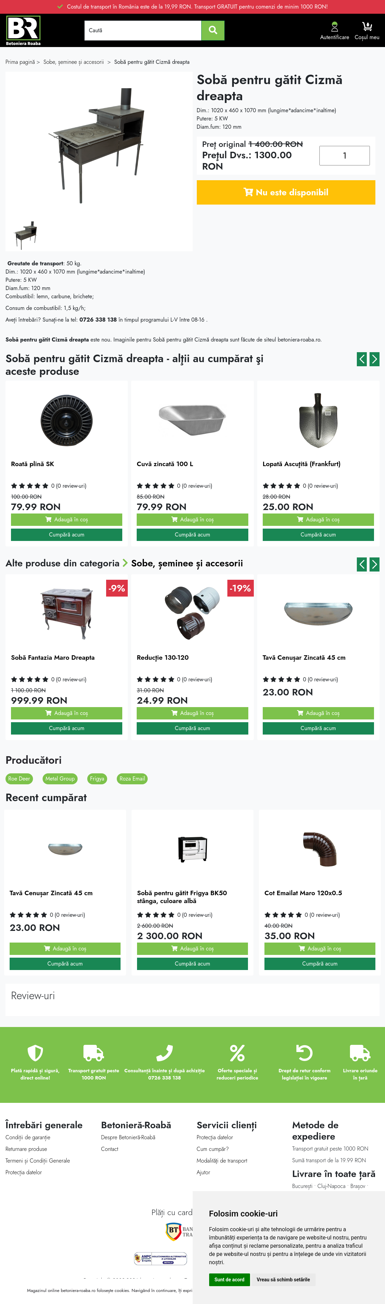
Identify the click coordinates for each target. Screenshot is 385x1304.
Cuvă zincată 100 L (165, 464)
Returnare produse (26, 1149)
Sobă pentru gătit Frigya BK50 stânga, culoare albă (182, 896)
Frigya (97, 779)
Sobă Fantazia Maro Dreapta (53, 657)
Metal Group (60, 779)
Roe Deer (19, 779)
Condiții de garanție (27, 1137)
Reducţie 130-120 (163, 657)
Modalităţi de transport (222, 1161)
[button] (362, 359)
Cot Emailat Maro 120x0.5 (303, 893)
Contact (109, 1149)
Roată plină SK (32, 464)
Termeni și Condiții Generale (37, 1161)
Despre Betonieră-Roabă (128, 1137)
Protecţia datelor (215, 1137)
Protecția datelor (23, 1172)
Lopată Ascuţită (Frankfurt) (302, 464)
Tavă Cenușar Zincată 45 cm (304, 657)
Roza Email (132, 779)
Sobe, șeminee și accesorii (187, 563)
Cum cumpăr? (213, 1149)
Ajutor (203, 1172)
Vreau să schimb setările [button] (283, 1279)
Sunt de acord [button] (230, 1279)
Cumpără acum (66, 535)
